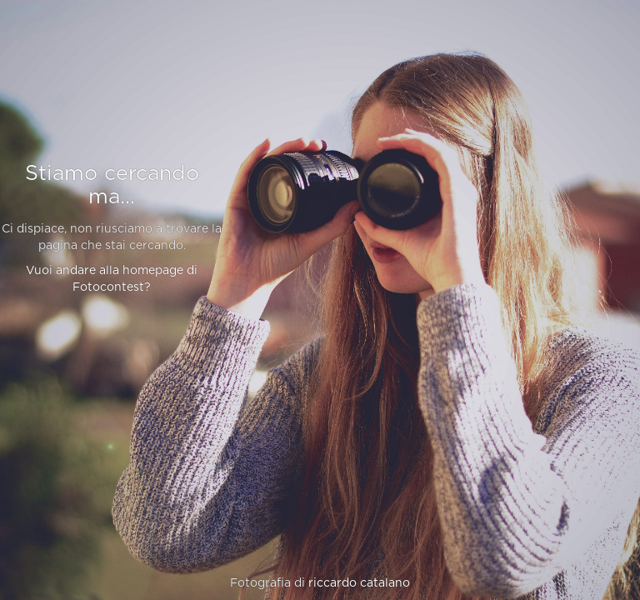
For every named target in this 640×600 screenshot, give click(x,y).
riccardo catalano (359, 583)
